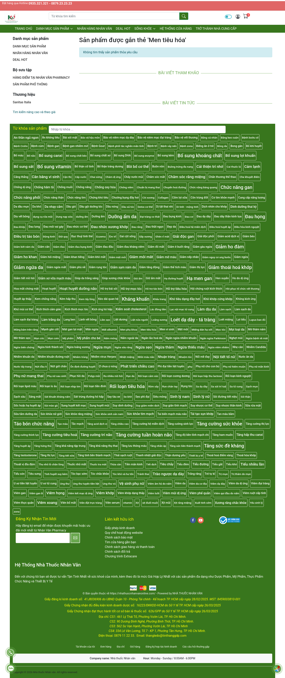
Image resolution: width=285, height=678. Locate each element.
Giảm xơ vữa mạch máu (54, 278)
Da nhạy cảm (54, 207)
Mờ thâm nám (257, 329)
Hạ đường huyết (173, 278)
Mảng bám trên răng (26, 329)
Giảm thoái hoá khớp (230, 267)
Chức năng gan (236, 187)
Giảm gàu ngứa (202, 246)
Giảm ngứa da (28, 267)
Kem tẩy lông (87, 299)
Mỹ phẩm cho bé (88, 338)
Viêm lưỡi (153, 493)
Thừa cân (115, 464)
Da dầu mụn (21, 206)
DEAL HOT (123, 28)
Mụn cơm (53, 338)
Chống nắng (83, 187)
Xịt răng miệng (182, 502)
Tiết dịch (151, 464)
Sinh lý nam (179, 396)
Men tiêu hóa (148, 329)
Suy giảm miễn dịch (147, 405)
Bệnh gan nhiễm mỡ (75, 146)
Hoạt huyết (49, 288)
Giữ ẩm (138, 278)
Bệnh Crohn (21, 146)
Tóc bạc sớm (79, 474)
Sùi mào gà (51, 405)
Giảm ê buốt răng (178, 246)
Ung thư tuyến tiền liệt (86, 483)
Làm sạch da (243, 309)
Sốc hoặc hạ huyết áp (27, 405)
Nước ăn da (246, 356)
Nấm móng (110, 338)
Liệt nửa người (139, 319)
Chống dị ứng (22, 187)
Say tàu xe (113, 396)
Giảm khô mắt (97, 257)
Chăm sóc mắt (156, 177)
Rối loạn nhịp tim (71, 386)
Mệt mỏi (183, 329)
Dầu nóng (112, 206)
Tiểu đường (200, 464)
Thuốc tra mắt (98, 464)
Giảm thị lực (197, 267)
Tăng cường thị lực (257, 424)
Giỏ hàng (135, 646)
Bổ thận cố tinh (84, 166)
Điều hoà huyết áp (220, 226)
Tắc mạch (77, 424)
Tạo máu (62, 423)
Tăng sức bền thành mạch (185, 445)
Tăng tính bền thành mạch (94, 455)
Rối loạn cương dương (176, 376)
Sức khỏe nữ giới (51, 414)
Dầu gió (71, 206)
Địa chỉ (120, 646)
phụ (190, 366)
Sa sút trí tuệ (218, 386)
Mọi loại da (237, 329)
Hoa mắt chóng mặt (26, 288)
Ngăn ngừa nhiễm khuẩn (181, 338)
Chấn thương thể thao (222, 177)
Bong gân (237, 146)
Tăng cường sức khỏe (219, 424)
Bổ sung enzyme (144, 155)
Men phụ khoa (128, 329)
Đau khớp (19, 226)
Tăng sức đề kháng (224, 446)
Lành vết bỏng (88, 319)
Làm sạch (225, 309)
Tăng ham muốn (222, 435)
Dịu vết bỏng (21, 216)
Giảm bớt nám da (24, 246)
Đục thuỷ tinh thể (82, 236)
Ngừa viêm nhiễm (218, 347)
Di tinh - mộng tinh (188, 206)
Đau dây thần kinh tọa (228, 216)
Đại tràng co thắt (150, 216)
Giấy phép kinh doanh (120, 528)
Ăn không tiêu (51, 137)
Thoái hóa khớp (246, 455)
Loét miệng (226, 319)
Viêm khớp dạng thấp (131, 493)
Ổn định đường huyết (82, 366)
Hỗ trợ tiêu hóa (176, 289)
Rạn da (130, 376)
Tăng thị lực (47, 455)
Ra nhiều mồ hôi (113, 376)
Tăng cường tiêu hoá (59, 434)
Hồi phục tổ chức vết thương (242, 288)
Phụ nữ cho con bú (207, 366)
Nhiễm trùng (80, 356)
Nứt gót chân (58, 366)
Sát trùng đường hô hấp (89, 396)
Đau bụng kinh (172, 216)
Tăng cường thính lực (26, 434)
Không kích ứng (246, 299)
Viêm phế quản (199, 493)
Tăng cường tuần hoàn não (144, 435)
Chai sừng (96, 176)
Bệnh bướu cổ (250, 137)
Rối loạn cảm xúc (148, 376)
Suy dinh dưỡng (122, 405)
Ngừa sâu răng (123, 347)
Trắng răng (194, 474)
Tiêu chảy (167, 464)
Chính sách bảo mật (119, 537)
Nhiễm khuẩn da (24, 356)
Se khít (128, 396)
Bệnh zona (186, 146)
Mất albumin (109, 329)
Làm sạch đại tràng (26, 319)
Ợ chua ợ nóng (108, 366)
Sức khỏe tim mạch (140, 414)
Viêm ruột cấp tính (254, 493)
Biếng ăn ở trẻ (205, 146)
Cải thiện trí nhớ (210, 166)
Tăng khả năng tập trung (70, 446)
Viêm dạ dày (217, 483)
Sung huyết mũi (99, 405)
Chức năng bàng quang (203, 187)
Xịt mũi (165, 502)
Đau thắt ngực (155, 226)
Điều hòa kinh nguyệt (246, 226)
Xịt (137, 502)
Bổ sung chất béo (76, 155)
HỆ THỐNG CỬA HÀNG (176, 28)
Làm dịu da (206, 309)
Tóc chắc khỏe (100, 474)
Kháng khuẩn (135, 299)
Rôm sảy (153, 386)
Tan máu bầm (225, 414)
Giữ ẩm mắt (153, 278)
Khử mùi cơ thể (23, 309)
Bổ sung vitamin (54, 166)
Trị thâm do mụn (241, 474)
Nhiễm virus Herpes (103, 356)
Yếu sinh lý (256, 502)
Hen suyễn (222, 278)
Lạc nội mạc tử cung (182, 309)
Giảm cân (44, 246)
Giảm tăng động (149, 267)
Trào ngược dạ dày (168, 474)
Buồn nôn (158, 166)
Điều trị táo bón (27, 236)
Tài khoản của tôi (85, 646)
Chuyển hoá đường (175, 187)
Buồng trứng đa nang (180, 166)
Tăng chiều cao (120, 423)
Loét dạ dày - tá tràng (193, 319)
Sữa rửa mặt (253, 405)
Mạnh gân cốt (50, 329)
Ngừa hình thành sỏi (50, 347)
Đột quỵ (63, 236)
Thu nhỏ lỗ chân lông (51, 464)
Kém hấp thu (67, 299)
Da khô (36, 206)
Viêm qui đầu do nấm (226, 493)
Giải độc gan (183, 236)
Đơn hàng (105, 646)
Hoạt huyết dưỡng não (78, 288)
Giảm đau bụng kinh (80, 246)
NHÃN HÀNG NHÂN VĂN (94, 28)
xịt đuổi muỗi (150, 502)
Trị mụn (223, 474)
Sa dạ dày (201, 386)
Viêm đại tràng (260, 483)
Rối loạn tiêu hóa (127, 386)
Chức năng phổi (27, 197)
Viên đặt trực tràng (90, 502)
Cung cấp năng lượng (251, 197)
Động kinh (49, 236)
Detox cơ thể (145, 206)
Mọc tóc (220, 329)
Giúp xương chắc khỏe (116, 278)
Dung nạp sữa (64, 216)
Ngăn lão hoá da (152, 338)
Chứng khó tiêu (98, 197)
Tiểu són (19, 474)
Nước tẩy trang (22, 366)
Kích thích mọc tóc (76, 309)
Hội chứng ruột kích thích (206, 288)
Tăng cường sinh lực (180, 424)
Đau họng (255, 216)
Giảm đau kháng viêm (130, 246)
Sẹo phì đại (142, 396)
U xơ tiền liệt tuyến (25, 483)
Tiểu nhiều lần (252, 464)
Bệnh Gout (98, 146)
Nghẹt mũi (236, 338)
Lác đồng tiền (158, 309)
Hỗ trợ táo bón (153, 288)
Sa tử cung (236, 386)
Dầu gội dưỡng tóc (91, 206)
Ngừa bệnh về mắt (257, 338)
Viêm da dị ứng (238, 483)
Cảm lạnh (252, 166)
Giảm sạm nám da (123, 267)
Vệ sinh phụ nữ (131, 483)
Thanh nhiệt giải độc (148, 455)
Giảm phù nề (78, 267)
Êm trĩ (112, 236)
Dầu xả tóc (128, 206)
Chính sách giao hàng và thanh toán (129, 547)
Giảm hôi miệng (50, 257)
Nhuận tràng (166, 357)
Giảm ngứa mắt (56, 267)
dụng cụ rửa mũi (42, 216)
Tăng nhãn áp (158, 445)
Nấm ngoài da (129, 338)
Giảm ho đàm (230, 246)
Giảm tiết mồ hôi (24, 278)
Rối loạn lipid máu (25, 386)
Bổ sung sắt (24, 166)
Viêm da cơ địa (198, 483)
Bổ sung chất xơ (100, 155)
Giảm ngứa (241, 257)
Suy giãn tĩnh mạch (175, 405)
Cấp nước (80, 176)
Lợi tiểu (241, 319)
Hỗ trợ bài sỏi (108, 288)
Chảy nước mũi (133, 177)
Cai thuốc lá (234, 166)
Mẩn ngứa (92, 329)
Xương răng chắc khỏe (230, 503)
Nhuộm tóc (185, 356)
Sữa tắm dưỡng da (25, 414)
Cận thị (67, 176)
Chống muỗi (65, 187)
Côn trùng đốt (199, 197)
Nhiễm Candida (256, 347)
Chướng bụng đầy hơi (125, 197)
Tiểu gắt (217, 464)
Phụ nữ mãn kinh (259, 366)
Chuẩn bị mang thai (148, 187)
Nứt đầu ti (41, 366)
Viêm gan (20, 493)
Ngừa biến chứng (24, 347)
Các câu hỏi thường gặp (195, 646)
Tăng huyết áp (22, 445)
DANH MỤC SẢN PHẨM (54, 28)
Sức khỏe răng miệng (78, 414)
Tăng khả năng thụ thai (103, 446)
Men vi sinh (167, 329)
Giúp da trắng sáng (86, 278)
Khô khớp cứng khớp (217, 299)
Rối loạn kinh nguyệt (238, 376)
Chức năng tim (76, 197)
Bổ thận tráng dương (110, 166)
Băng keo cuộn (230, 137)
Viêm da (180, 483)
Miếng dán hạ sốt (202, 329)
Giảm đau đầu (104, 246)
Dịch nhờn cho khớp (214, 206)
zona (16, 511)
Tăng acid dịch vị (97, 423)
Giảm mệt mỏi (117, 257)
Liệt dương (120, 319)
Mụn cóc (39, 338)
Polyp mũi (94, 376)
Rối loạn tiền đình (95, 386)
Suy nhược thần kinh (229, 405)
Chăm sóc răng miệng (186, 177)
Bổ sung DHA (122, 155)
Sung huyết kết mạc (73, 405)
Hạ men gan (199, 278)
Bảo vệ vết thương (186, 137)
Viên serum (112, 502)
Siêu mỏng (160, 396)
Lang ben (69, 319)
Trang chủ (23, 28)
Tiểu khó (231, 464)
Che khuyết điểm (250, 176)
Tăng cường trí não (96, 434)
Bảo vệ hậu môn (90, 137)
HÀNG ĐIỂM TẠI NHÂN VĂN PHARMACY (41, 77)
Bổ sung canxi (50, 155)
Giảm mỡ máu (166, 257)
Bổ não (31, 155)
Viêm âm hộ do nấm (159, 483)
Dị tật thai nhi (164, 206)
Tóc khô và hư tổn (123, 474)
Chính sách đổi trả (117, 551)
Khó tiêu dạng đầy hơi (184, 299)
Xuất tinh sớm (203, 502)
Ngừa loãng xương (78, 347)
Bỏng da (222, 146)
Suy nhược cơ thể (201, 405)
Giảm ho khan (25, 257)
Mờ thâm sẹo (22, 338)
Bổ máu (18, 155)
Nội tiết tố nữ (224, 357)
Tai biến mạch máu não (172, 414)
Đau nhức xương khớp (109, 226)
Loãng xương (159, 319)
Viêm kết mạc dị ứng (80, 493)
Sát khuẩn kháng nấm (57, 396)
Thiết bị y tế (196, 455)
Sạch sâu (19, 396)
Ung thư (64, 483)
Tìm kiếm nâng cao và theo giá (34, 112)
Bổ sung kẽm (166, 155)
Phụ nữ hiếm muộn (234, 366)
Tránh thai (143, 474)
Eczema (101, 236)
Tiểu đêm (183, 464)
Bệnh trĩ (152, 146)
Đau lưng (34, 226)
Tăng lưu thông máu (133, 446)
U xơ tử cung (49, 483)
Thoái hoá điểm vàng (219, 455)
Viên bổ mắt (68, 502)
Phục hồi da (77, 376)
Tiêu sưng (34, 474)
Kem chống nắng (45, 299)
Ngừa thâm (164, 347)
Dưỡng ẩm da (122, 216)
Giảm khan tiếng (74, 257)
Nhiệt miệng (127, 356)
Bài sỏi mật (70, 137)
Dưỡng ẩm (98, 216)
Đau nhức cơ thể (77, 226)
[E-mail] (43, 538)
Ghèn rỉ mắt (162, 236)
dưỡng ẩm (82, 216)
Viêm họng (55, 493)
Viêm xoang (47, 502)
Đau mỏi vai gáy (53, 226)
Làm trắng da (50, 319)
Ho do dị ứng (240, 278)
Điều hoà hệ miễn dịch (192, 226)
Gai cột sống (128, 236)
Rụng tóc (186, 386)
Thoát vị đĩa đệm (24, 464)
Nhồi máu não (146, 356)
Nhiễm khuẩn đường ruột (53, 356)
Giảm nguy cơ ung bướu (216, 257)
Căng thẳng (21, 177)
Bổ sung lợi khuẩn (240, 155)
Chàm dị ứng (113, 176)
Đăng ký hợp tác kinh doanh (161, 646)
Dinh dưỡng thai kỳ (243, 207)
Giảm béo (249, 236)
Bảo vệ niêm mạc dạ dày (118, 137)
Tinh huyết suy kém (55, 474)
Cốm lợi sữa (179, 197)
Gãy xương (145, 236)
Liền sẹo (105, 319)
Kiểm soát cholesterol (131, 309)
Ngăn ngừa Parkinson (213, 338)
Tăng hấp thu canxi (249, 435)
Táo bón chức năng (34, 424)
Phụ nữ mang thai (28, 376)
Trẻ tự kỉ (210, 474)
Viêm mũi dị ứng (174, 493)
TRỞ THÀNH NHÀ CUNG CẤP (216, 28)
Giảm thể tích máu (174, 267)
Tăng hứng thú (42, 445)
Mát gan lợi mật (72, 329)
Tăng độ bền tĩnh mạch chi (192, 435)
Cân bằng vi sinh (46, 177)
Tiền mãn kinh (133, 464)
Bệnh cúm (37, 146)
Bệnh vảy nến (169, 146)
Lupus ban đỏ (257, 319)
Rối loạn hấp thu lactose (207, 376)
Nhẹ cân (238, 347)
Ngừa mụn (102, 347)
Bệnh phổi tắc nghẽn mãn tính (126, 146)
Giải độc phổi (205, 236)
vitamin (127, 502)
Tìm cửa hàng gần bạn (120, 542)
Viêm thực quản (24, 502)
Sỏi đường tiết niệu (225, 396)
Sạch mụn (252, 386)
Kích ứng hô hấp (102, 309)
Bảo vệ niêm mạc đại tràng (154, 137)
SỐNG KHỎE (145, 28)
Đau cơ (189, 216)
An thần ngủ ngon (26, 137)
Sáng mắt (35, 396)
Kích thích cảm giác (48, 309)
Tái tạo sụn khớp (201, 414)
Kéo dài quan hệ (108, 299)
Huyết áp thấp (22, 299)
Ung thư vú (109, 483)
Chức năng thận (53, 197)
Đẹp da (171, 226)
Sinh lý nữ (201, 396)
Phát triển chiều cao (137, 366)
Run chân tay (169, 386)
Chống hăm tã (44, 187)
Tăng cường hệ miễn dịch (148, 424)
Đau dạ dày (204, 216)
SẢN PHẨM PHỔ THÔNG (30, 84)
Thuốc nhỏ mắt (76, 464)
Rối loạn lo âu (48, 386)
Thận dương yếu (175, 455)
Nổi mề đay (202, 356)
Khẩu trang (159, 299)
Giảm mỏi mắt (141, 257)
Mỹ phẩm (68, 338)
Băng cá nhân (209, 137)
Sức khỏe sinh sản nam (109, 414)
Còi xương (148, 197)
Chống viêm (126, 187)
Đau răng (136, 226)
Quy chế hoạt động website (124, 533)
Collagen (163, 197)
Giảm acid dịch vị (228, 236)
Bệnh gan (53, 146)
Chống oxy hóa (105, 187)
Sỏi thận (245, 396)
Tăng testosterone (25, 455)
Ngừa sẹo (144, 347)
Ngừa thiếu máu (191, 347)
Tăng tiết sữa (66, 455)
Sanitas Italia (22, 102)
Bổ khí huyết (254, 146)
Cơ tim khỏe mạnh (223, 197)
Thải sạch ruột (123, 455)
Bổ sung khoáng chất (199, 155)
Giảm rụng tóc (98, 267)
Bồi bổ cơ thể (138, 166)
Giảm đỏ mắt (156, 246)
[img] (238, 16)
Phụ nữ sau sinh (56, 376)
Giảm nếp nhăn (189, 257)
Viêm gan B (36, 493)
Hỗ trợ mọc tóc (131, 289)
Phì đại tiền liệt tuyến (171, 366)
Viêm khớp (105, 493)
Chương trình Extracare (121, 556)
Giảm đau (59, 246)
